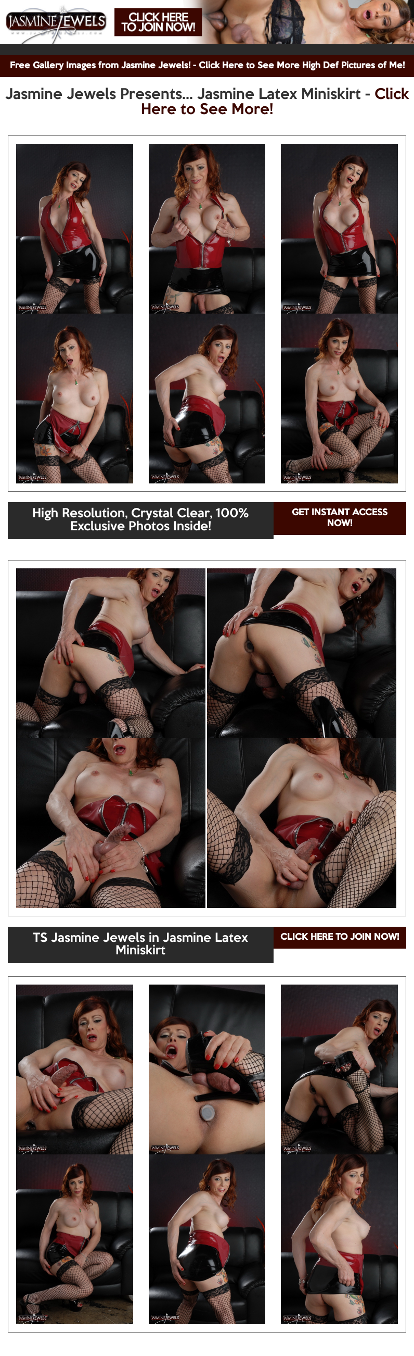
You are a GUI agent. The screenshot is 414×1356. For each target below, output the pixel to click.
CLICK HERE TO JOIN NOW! (339, 937)
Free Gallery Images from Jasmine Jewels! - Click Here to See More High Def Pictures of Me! (207, 66)
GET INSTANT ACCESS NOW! (339, 518)
